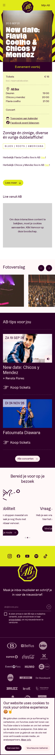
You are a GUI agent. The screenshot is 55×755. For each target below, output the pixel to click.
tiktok (45, 556)
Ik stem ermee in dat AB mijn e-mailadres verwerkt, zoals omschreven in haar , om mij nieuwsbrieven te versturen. (27, 618)
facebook (18, 556)
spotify (36, 556)
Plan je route (27, 532)
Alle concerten (27, 458)
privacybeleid (15, 619)
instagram (10, 556)
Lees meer (13, 182)
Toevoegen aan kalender (22, 118)
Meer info (26, 739)
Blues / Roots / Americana (24, 146)
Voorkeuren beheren (37, 748)
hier (43, 157)
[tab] (25, 537)
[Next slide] (49, 268)
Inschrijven (49, 607)
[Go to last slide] (41, 268)
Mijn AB (45, 5)
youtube (27, 556)
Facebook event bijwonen (22, 122)
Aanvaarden (13, 748)
